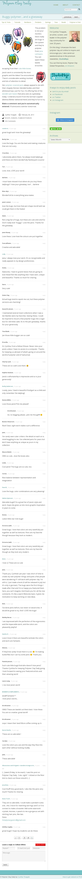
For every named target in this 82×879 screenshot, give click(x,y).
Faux (56, 22)
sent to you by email (60, 91)
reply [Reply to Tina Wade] (43, 331)
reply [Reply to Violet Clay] (43, 295)
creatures (14, 118)
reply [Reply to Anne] (43, 559)
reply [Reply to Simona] (43, 648)
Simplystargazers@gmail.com (14, 820)
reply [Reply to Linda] (43, 463)
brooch (7, 118)
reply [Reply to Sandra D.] (43, 634)
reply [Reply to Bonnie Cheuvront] (43, 422)
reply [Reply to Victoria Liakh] (43, 525)
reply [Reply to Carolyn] (43, 741)
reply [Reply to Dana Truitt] (43, 799)
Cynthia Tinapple (9, 115)
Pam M (4, 487)
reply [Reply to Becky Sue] (43, 139)
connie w (5, 128)
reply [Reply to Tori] (43, 167)
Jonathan (5, 785)
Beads (64, 22)
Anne (4, 559)
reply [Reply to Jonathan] (43, 785)
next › (76, 17)
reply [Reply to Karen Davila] (43, 730)
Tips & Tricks (6, 22)
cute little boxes (24, 68)
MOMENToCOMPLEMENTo (10, 692)
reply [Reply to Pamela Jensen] (43, 661)
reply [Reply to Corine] (43, 474)
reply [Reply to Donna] (43, 515)
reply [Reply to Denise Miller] (43, 400)
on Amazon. (69, 66)
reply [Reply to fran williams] (43, 243)
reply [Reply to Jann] (43, 432)
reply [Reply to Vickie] (43, 268)
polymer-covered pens (14, 85)
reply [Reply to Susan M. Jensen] (43, 309)
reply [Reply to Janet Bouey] (43, 232)
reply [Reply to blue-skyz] (43, 191)
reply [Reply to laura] (43, 284)
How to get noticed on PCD (72, 877)
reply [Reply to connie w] (43, 128)
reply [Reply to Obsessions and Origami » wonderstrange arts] (43, 765)
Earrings (48, 22)
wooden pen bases (9, 94)
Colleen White (20, 845)
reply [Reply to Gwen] (43, 216)
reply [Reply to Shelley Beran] (43, 617)
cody (3, 254)
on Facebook (57, 94)
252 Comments (9, 121)
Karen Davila (6, 730)
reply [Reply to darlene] (43, 177)
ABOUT (65, 5)
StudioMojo (63, 59)
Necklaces (27, 22)
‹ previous (67, 17)
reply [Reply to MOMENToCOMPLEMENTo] (43, 692)
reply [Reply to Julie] (43, 754)
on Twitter (56, 97)
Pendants (38, 22)
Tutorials (17, 22)
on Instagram (57, 100)
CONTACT (76, 5)
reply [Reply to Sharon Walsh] (43, 452)
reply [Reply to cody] (43, 254)
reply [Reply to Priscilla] (43, 342)
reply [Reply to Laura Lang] (43, 681)
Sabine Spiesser (7, 498)
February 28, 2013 (26, 115)
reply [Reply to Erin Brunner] (43, 411)
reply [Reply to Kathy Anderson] (43, 386)
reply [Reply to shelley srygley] (43, 827)
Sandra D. (5, 634)
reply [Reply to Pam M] (43, 487)
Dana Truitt (6, 799)
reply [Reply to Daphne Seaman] (43, 372)
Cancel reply (40, 844)
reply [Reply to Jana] (43, 570)
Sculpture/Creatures (25, 118)
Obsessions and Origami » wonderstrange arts (18, 765)
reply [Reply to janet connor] (43, 202)
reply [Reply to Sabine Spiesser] (43, 498)
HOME (55, 5)
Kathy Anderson (7, 386)
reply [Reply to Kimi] (43, 604)
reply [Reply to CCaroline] (43, 153)
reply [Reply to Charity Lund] (43, 362)
